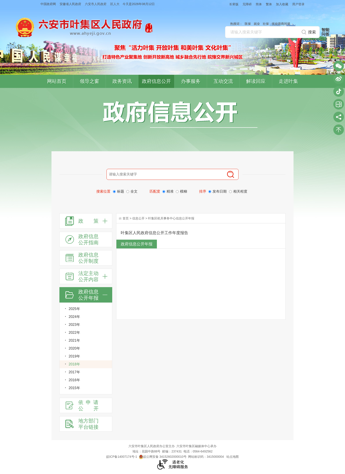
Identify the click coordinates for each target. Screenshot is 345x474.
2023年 (74, 324)
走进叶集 (288, 81)
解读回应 (256, 81)
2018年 (74, 364)
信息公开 (138, 218)
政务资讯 (122, 81)
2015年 (74, 388)
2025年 (74, 309)
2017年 (74, 372)
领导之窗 (89, 81)
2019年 (74, 356)
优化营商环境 (281, 24)
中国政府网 (48, 4)
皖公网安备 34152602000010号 (163, 456)
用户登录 (298, 4)
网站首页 (56, 81)
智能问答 (325, 32)
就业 (257, 24)
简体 (259, 4)
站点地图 (232, 456)
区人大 (114, 4)
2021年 (74, 340)
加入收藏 (282, 4)
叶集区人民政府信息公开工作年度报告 (154, 233)
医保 (248, 24)
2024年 (74, 317)
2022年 (74, 332)
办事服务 (190, 81)
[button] (232, 4)
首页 (126, 218)
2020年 (74, 348)
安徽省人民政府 (70, 4)
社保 (266, 24)
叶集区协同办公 (338, 104)
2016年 (74, 380)
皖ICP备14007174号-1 (121, 456)
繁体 (269, 4)
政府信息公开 (156, 81)
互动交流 (223, 81)
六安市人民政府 (95, 4)
